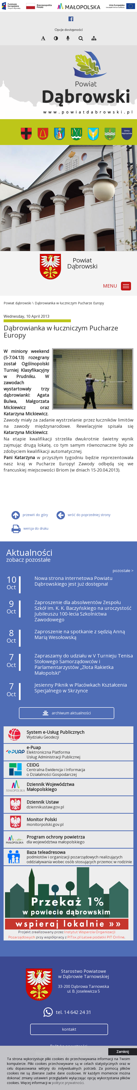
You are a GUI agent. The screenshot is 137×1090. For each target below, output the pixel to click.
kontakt (69, 1029)
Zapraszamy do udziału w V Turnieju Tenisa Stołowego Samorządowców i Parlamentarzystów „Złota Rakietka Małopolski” (83, 664)
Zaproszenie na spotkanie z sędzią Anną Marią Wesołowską (79, 634)
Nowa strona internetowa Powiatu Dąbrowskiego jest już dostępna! (73, 581)
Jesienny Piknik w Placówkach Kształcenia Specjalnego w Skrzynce (80, 688)
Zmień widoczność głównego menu (127, 284)
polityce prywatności (68, 1082)
